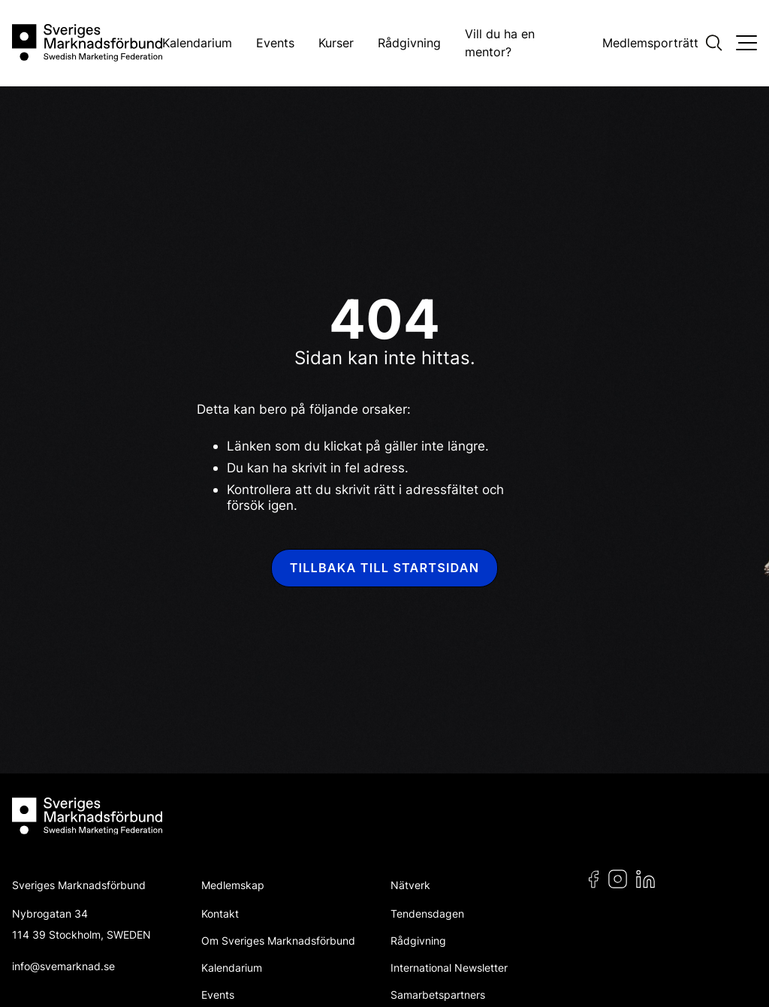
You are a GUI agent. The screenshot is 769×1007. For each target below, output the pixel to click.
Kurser (336, 42)
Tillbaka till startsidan (385, 567)
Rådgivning (409, 42)
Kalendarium (197, 42)
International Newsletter (449, 967)
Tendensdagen (427, 913)
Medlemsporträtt (650, 42)
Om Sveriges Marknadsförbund (278, 940)
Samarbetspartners (438, 994)
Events (275, 42)
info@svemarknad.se (63, 966)
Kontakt (220, 913)
